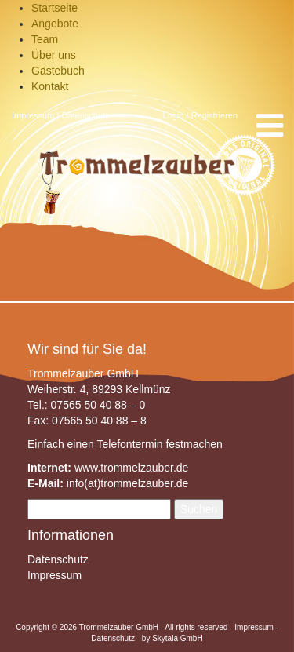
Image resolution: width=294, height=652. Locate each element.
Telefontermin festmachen (159, 444)
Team (44, 39)
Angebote (54, 23)
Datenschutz (85, 115)
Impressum (33, 115)
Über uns (53, 55)
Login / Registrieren (200, 115)
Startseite (54, 8)
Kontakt (49, 86)
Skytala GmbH (177, 638)
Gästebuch (58, 70)
